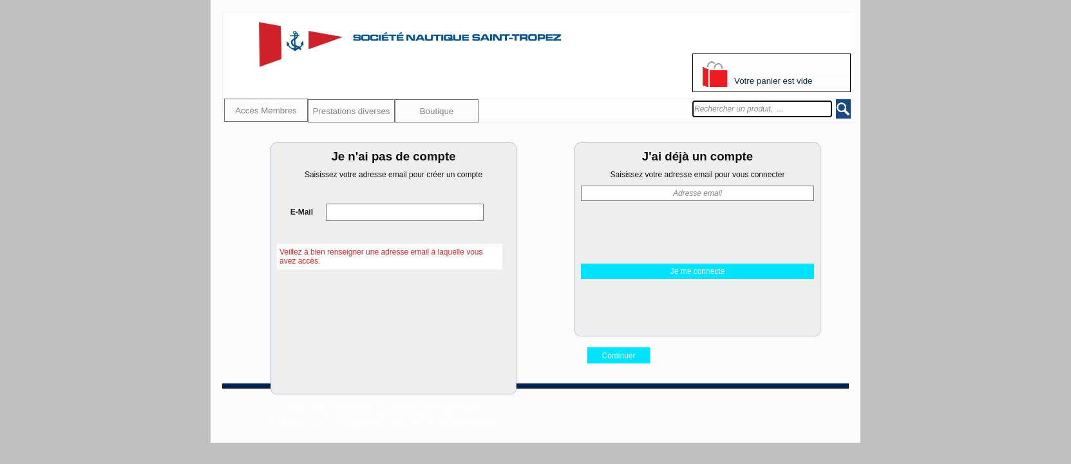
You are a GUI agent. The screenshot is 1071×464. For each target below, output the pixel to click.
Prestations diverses (351, 111)
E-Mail (300, 212)
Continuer (618, 355)
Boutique (437, 111)
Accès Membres (266, 110)
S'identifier (710, 39)
